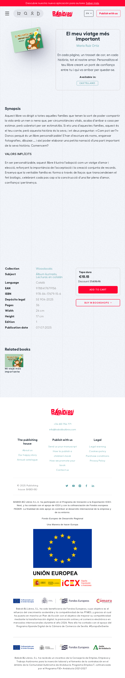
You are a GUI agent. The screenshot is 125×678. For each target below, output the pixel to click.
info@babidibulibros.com (62, 429)
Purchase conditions (97, 456)
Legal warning (97, 446)
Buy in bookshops (97, 303)
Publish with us (108, 13)
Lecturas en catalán (49, 277)
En (88, 13)
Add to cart (98, 289)
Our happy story (27, 455)
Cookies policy (97, 451)
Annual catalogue (27, 460)
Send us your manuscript (62, 446)
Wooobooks (44, 268)
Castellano (87, 83)
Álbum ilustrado (46, 274)
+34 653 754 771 (62, 424)
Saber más (92, 3)
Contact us (62, 470)
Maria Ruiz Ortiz (87, 45)
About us (27, 450)
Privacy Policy (97, 461)
